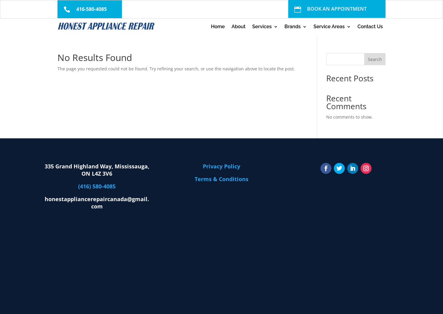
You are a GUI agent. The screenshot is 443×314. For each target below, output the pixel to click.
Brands (293, 27)
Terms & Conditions (221, 179)
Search (375, 59)
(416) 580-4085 (97, 186)
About (238, 27)
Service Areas (329, 27)
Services (262, 27)
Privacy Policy (221, 166)
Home (218, 27)
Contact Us (370, 27)
